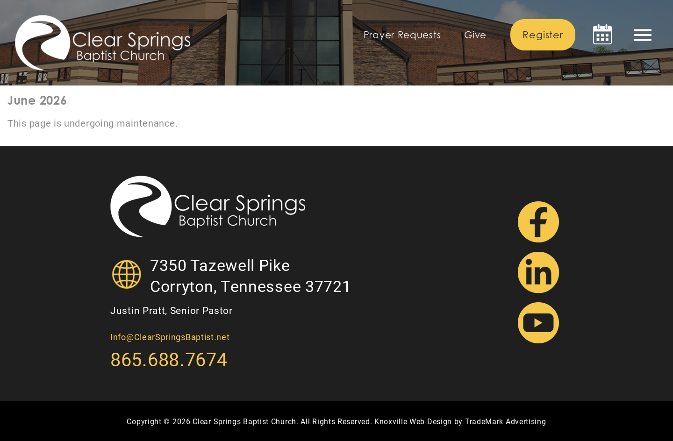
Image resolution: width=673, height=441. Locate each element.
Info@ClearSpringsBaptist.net (170, 336)
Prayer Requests (402, 35)
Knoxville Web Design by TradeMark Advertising (460, 421)
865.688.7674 (168, 359)
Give (475, 35)
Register (543, 35)
